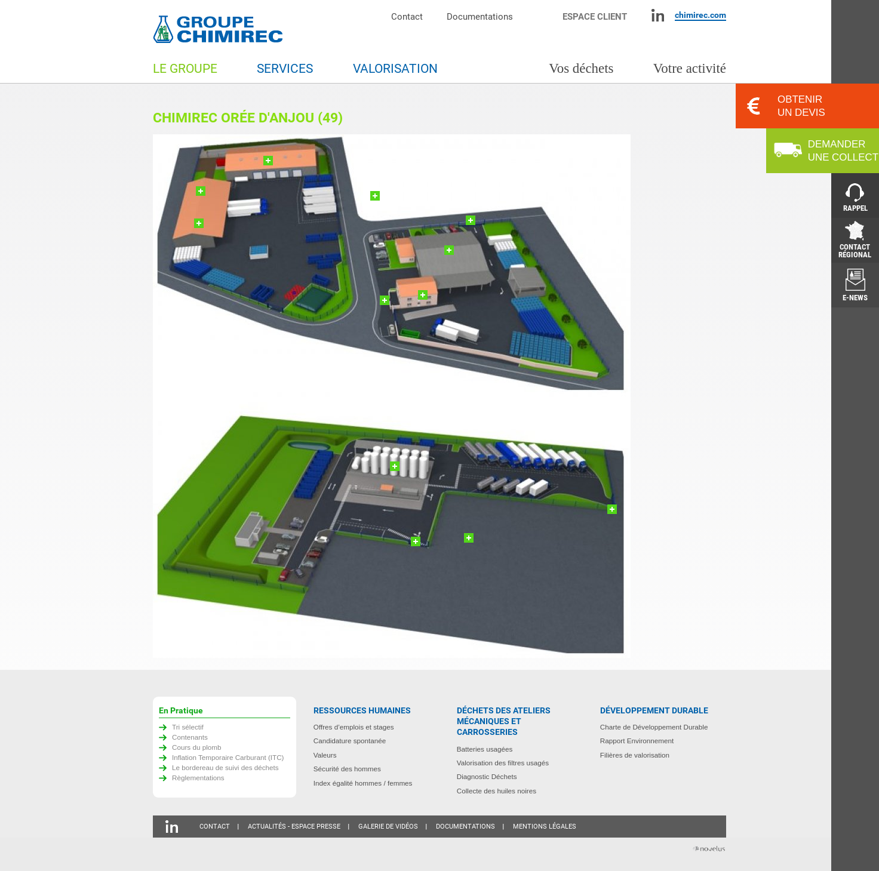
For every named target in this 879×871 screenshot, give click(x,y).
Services (285, 68)
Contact (407, 16)
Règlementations (198, 777)
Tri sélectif (188, 727)
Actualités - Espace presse (294, 826)
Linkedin (658, 15)
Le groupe (185, 68)
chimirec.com (700, 15)
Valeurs (325, 755)
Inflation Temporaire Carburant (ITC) (228, 757)
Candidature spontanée (350, 740)
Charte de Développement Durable (654, 727)
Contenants (190, 737)
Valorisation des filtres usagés (503, 763)
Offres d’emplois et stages (354, 727)
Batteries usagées (485, 749)
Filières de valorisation (634, 755)
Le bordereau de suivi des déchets (225, 767)
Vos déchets (581, 68)
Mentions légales (544, 826)
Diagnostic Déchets (487, 776)
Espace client (595, 16)
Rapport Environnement (637, 740)
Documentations (480, 16)
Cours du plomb (197, 747)
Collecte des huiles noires (496, 791)
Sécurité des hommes (347, 768)
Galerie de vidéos (388, 826)
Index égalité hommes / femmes (363, 783)
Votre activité (689, 68)
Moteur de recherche (544, 15)
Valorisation (395, 68)
